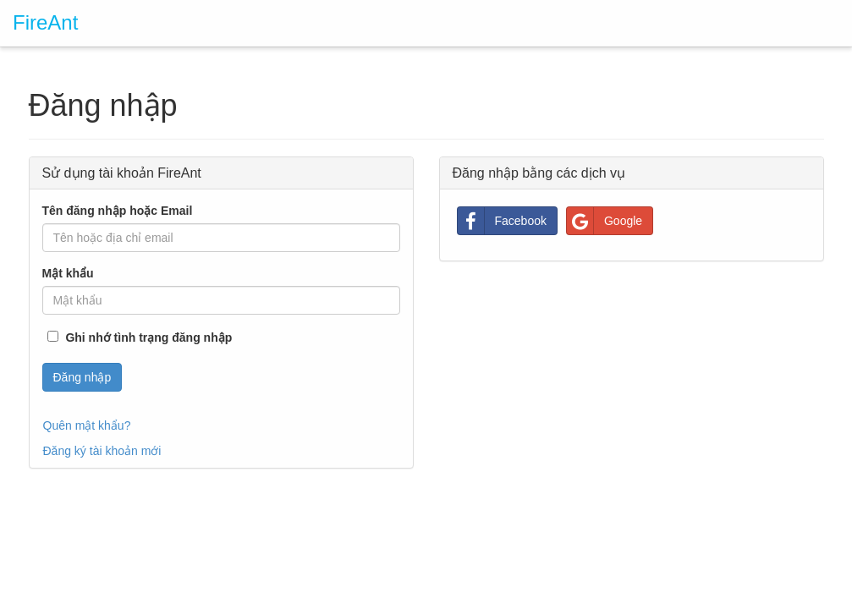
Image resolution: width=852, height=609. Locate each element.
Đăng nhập (82, 377)
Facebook (502, 220)
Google (604, 220)
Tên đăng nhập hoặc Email (117, 210)
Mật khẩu (68, 273)
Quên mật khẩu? (87, 425)
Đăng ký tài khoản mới (102, 451)
